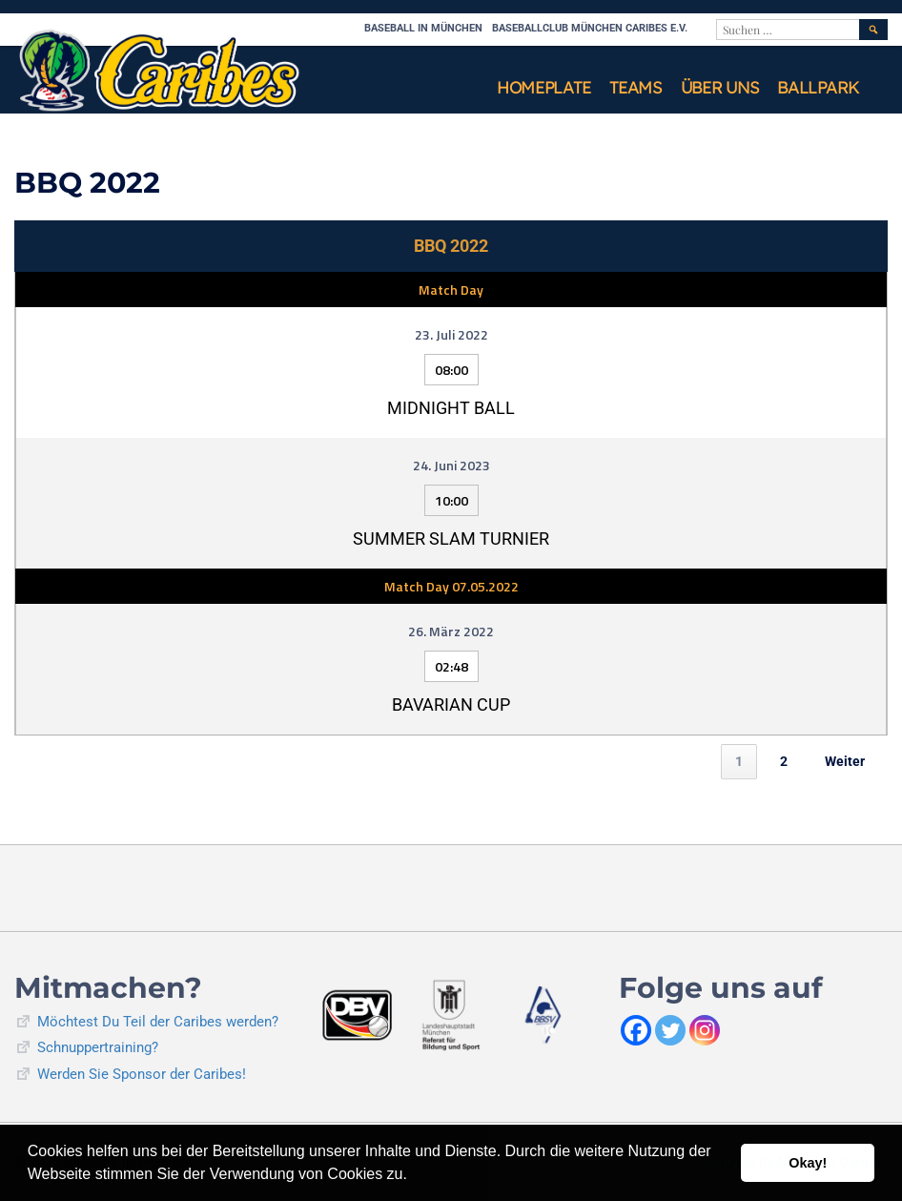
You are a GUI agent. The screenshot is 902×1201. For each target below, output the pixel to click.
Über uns (720, 87)
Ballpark (818, 87)
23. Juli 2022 (451, 334)
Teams (635, 87)
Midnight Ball (451, 408)
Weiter (845, 761)
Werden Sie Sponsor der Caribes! (141, 1074)
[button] (414, 1176)
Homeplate (543, 87)
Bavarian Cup (451, 704)
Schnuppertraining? (97, 1047)
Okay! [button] (808, 1162)
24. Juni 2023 (451, 465)
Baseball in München (423, 28)
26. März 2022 (451, 631)
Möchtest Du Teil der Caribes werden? (157, 1021)
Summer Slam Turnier (451, 538)
